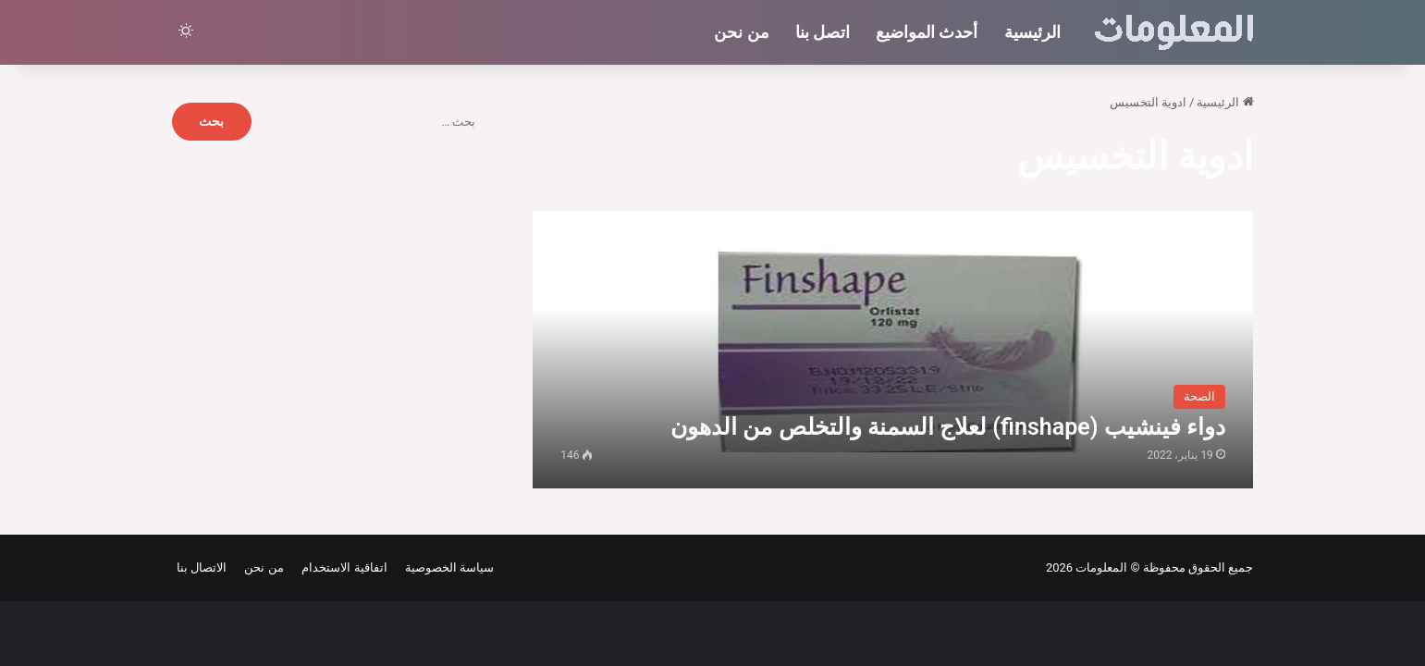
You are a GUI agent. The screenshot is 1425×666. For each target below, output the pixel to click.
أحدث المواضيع (926, 32)
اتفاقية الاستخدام (341, 567)
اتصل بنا (822, 32)
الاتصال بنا (202, 567)
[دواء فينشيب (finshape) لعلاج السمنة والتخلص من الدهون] (893, 349)
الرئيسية (1032, 32)
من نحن (741, 32)
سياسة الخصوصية (447, 567)
